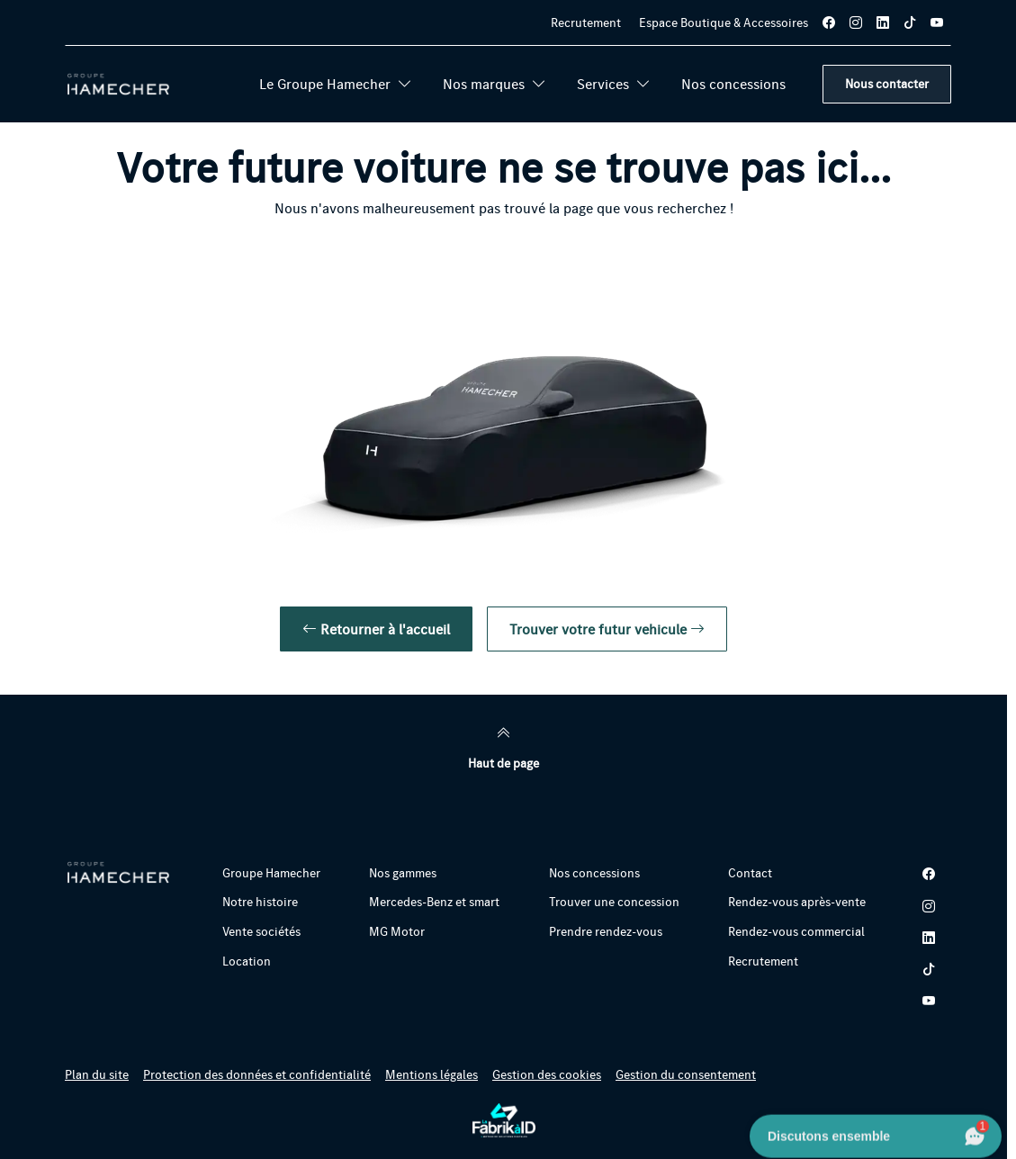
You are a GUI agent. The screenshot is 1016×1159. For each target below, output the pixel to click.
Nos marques (494, 84)
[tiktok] (909, 23)
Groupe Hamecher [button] (271, 873)
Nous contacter (887, 84)
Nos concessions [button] (594, 873)
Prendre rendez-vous (605, 931)
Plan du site (97, 1075)
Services (614, 84)
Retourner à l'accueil (376, 629)
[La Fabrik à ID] (503, 1120)
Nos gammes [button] (402, 873)
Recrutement (586, 22)
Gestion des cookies (546, 1075)
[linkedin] (882, 23)
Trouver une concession (614, 902)
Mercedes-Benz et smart (434, 902)
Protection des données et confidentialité (257, 1075)
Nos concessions (733, 84)
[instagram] (855, 23)
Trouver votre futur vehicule (607, 629)
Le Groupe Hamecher (335, 84)
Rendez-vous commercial (796, 931)
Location (246, 961)
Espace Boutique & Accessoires (723, 22)
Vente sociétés (261, 931)
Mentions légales (431, 1075)
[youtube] (936, 23)
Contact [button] (750, 873)
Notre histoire (260, 902)
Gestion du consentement (686, 1075)
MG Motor (397, 931)
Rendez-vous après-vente (797, 902)
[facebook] (828, 23)
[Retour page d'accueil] (119, 84)
